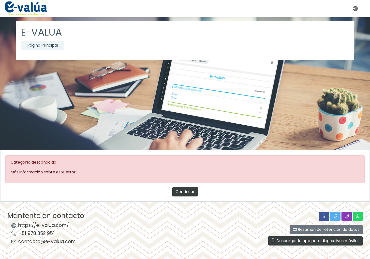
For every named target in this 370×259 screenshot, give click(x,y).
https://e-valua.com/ (43, 225)
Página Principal (42, 45)
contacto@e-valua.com (47, 241)
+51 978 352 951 (36, 233)
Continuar (185, 191)
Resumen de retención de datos (326, 229)
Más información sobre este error (43, 172)
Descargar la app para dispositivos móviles (315, 241)
